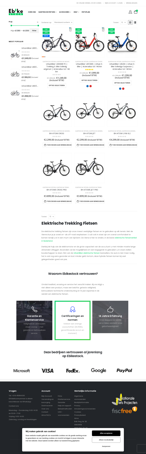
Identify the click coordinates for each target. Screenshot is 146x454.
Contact (44, 412)
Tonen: (116, 22)
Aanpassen (106, 446)
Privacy (77, 405)
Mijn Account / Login (114, 3)
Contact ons (14, 406)
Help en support (64, 405)
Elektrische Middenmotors (65, 131)
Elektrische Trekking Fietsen (66, 187)
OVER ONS (32, 12)
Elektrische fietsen (47, 12)
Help (75, 12)
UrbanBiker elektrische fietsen (87, 253)
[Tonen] (123, 22)
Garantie (61, 402)
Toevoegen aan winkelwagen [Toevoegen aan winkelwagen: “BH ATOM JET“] (91, 145)
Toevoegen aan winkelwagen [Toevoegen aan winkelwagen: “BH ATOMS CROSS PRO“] (59, 201)
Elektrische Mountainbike (65, 62)
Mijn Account (46, 396)
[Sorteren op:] (63, 22)
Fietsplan (86, 12)
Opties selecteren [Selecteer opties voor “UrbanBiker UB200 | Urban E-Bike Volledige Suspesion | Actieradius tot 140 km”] (122, 83)
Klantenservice (64, 399)
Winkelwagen (131, 3)
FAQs (60, 396)
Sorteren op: (46, 22)
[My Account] (130, 12)
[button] (130, 22)
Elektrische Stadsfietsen (97, 62)
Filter (34, 31)
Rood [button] (90, 86)
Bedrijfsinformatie (81, 402)
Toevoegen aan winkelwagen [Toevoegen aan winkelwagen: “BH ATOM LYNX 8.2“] (124, 145)
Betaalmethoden (65, 409)
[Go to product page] (57, 42)
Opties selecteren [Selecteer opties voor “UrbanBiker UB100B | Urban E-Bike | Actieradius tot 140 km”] (89, 80)
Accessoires (64, 12)
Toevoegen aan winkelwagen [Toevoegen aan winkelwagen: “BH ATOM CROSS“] (59, 145)
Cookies (77, 412)
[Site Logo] (16, 12)
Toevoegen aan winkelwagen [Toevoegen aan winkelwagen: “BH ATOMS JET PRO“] (91, 201)
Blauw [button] (87, 86)
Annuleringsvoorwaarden (85, 409)
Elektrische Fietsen (49, 62)
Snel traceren (47, 405)
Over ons (45, 409)
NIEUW (46, 36)
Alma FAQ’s (46, 415)
